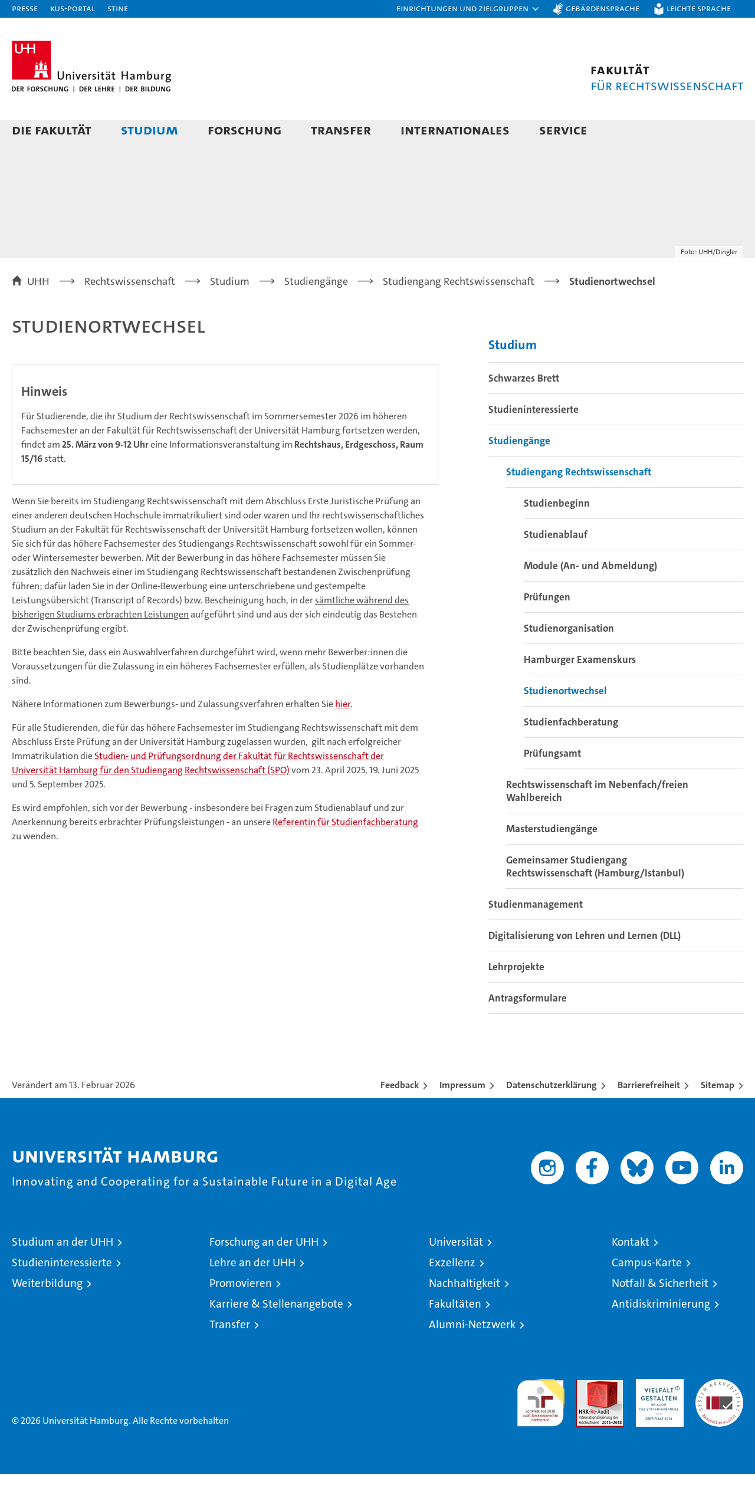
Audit (587, 1415)
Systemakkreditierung (719, 1415)
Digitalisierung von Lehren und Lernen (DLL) (584, 965)
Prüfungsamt (552, 783)
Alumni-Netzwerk (472, 1354)
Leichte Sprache (699, 8)
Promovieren (240, 1313)
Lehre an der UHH (252, 1292)
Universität (456, 1272)
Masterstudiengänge (552, 858)
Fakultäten (455, 1333)
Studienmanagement (535, 934)
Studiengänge (519, 470)
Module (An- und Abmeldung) (590, 595)
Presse (25, 8)
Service (563, 129)
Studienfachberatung (571, 752)
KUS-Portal (72, 8)
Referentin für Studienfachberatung (345, 852)
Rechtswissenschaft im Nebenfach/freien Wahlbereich (597, 821)
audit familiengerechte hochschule (540, 1427)
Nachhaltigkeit (464, 1313)
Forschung (244, 129)
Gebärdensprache (602, 8)
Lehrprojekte (516, 996)
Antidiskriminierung (661, 1333)
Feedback (399, 1115)
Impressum (462, 1115)
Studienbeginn (557, 533)
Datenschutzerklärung (551, 1115)
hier (342, 734)
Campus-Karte (647, 1292)
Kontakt (630, 1272)
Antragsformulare (527, 1028)
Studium (149, 129)
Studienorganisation (569, 658)
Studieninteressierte (533, 439)
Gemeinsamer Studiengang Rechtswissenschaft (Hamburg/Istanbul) (595, 896)
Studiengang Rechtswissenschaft (578, 501)
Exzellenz (452, 1292)
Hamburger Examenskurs (580, 689)
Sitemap (717, 1115)
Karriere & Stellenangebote (276, 1333)
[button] (468, 9)
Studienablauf (555, 564)
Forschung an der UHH (264, 1272)
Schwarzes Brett (523, 408)
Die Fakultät (51, 129)
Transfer (341, 129)
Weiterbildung (47, 1313)
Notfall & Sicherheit (660, 1313)
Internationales (455, 129)
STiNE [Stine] (117, 8)
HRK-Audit (657, 1415)
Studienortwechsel (565, 720)
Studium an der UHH (62, 1272)
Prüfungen (547, 626)
